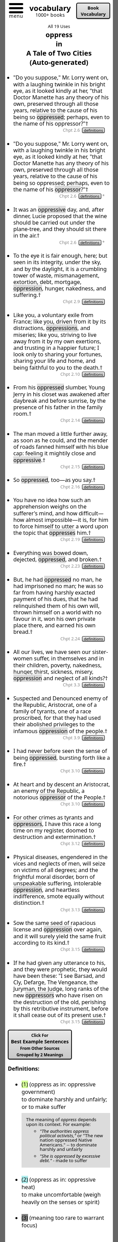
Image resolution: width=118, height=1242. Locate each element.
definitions (93, 130)
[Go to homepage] (47, 9)
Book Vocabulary (93, 11)
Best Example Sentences (40, 1045)
